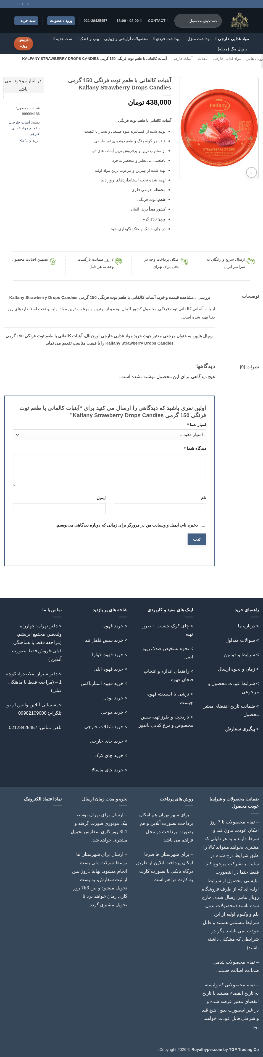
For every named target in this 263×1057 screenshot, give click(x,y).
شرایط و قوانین (239, 654)
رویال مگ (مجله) (232, 49)
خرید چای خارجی (106, 741)
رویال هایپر (255, 59)
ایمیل (101, 497)
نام (203, 497)
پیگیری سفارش (240, 729)
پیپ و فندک (88, 38)
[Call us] (21, 4)
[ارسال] (179, 20)
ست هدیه (62, 38)
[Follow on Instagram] (27, 4)
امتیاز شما (196, 424)
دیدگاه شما (195, 448)
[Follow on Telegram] (16, 4)
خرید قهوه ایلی (108, 669)
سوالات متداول (240, 640)
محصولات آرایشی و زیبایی (126, 39)
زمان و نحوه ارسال (236, 669)
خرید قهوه (113, 625)
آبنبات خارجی (182, 59)
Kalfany (25, 140)
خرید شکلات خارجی (103, 726)
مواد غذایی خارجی (232, 38)
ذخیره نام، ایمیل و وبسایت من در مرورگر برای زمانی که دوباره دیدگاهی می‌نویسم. (127, 525)
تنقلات (203, 59)
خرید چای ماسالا (107, 770)
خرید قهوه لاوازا (107, 654)
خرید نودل (113, 698)
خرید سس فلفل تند (104, 640)
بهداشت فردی (166, 38)
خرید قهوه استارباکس (102, 683)
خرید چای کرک (108, 755)
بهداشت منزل (198, 38)
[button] (26, 20)
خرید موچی (112, 712)
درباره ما (246, 625)
